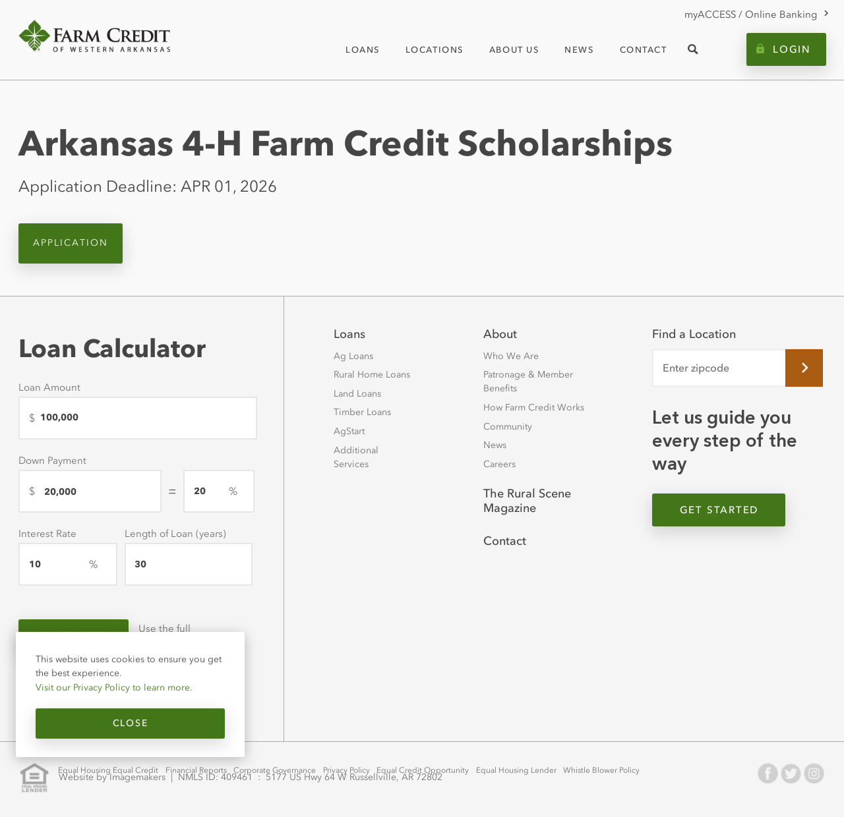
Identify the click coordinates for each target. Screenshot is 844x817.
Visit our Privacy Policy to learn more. (114, 687)
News (494, 445)
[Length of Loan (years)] (189, 564)
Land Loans (357, 393)
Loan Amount (49, 387)
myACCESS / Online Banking (750, 14)
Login (792, 49)
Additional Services (356, 457)
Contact (504, 541)
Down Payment (52, 460)
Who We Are (511, 356)
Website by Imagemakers (112, 777)
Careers (499, 464)
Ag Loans (353, 356)
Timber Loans (362, 412)
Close (130, 723)
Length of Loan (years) (175, 534)
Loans (349, 334)
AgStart (349, 431)
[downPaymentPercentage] (219, 491)
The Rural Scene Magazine (527, 500)
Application (70, 242)
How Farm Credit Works (533, 407)
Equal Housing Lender (516, 770)
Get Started (719, 510)
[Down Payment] (90, 491)
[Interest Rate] (67, 564)
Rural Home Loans (372, 374)
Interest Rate (47, 534)
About (500, 334)
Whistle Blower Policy (601, 770)
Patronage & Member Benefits (528, 381)
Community (507, 426)
